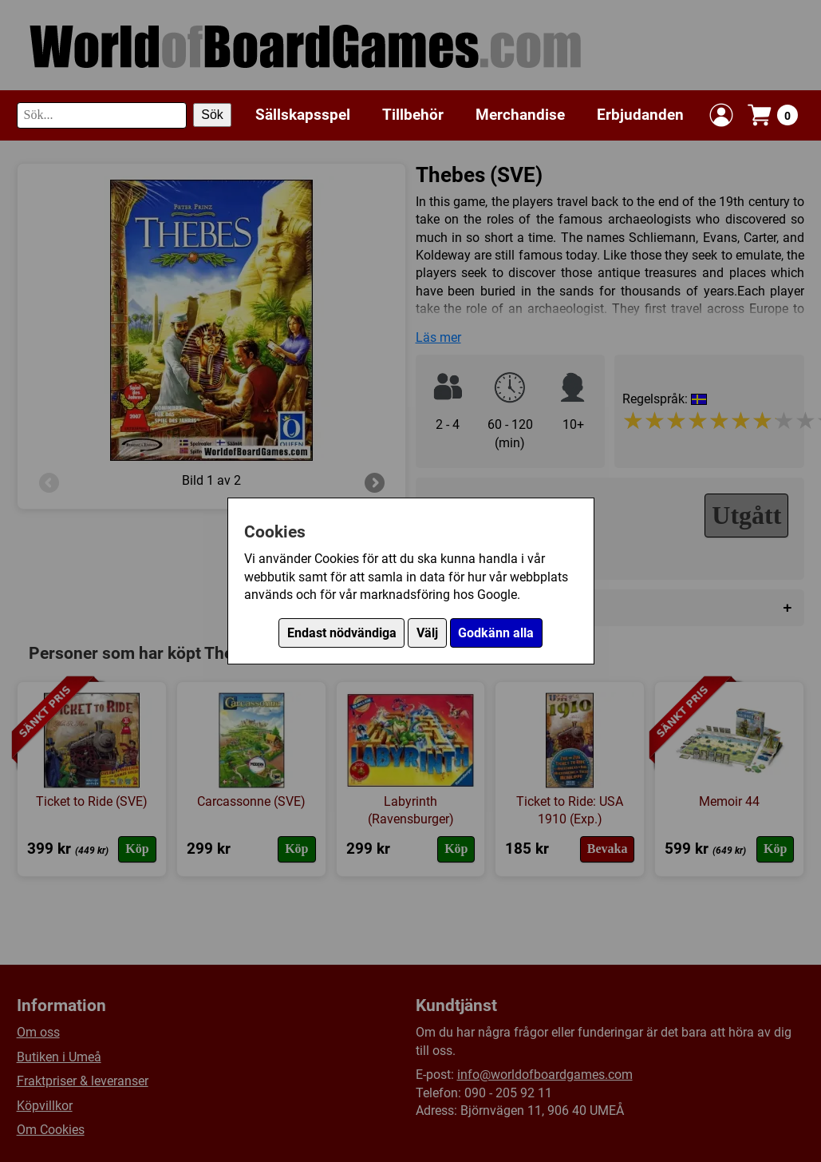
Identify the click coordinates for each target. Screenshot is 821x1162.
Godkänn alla (496, 632)
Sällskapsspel (302, 114)
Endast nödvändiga (342, 632)
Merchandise (520, 114)
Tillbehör (413, 114)
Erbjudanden (640, 114)
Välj (427, 632)
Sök (212, 114)
